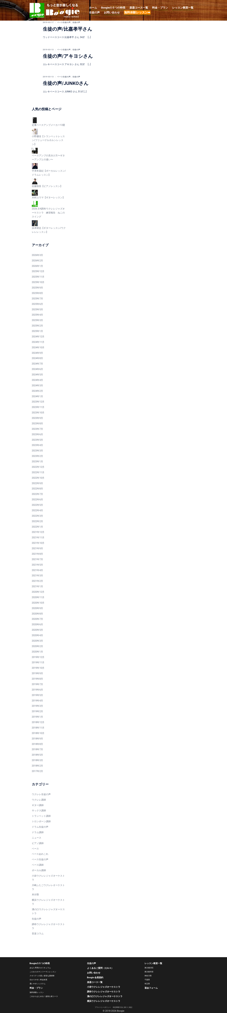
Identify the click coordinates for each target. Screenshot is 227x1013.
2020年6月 (37, 624)
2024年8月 (37, 358)
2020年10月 (38, 602)
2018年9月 (37, 738)
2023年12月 (38, 401)
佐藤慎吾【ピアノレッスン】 (47, 186)
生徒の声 (94, 12)
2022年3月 (37, 515)
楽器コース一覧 (138, 7)
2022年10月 (38, 477)
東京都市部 (149, 972)
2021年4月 (37, 570)
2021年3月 (37, 575)
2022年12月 (38, 467)
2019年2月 (37, 711)
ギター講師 (38, 805)
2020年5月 (37, 629)
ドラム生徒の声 (40, 826)
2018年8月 (37, 744)
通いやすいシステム (38, 984)
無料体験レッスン (37, 992)
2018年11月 (38, 727)
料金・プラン (160, 7)
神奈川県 (148, 976)
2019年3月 (37, 706)
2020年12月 (38, 591)
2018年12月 (38, 722)
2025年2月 (37, 325)
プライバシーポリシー (104, 1007)
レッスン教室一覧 (182, 7)
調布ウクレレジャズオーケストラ (103, 991)
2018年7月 (37, 749)
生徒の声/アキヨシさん (68, 56)
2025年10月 (38, 282)
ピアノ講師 (38, 843)
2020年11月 (38, 597)
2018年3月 (37, 760)
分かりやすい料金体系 (38, 980)
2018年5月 (37, 754)
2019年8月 (37, 678)
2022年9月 (37, 483)
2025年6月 (37, 304)
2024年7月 (37, 363)
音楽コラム (38, 933)
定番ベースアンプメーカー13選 (48, 125)
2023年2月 (37, 456)
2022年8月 (37, 488)
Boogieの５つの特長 (113, 7)
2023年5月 (37, 439)
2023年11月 (38, 407)
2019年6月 (37, 689)
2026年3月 (37, 255)
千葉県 (147, 980)
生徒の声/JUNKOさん (66, 83)
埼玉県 (147, 984)
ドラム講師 (38, 832)
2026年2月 (37, 260)
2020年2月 (37, 646)
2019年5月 (37, 695)
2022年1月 (37, 526)
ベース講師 (38, 864)
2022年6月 (37, 499)
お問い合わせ (112, 12)
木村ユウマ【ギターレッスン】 (48, 197)
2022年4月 (37, 510)
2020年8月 (37, 613)
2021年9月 (37, 548)
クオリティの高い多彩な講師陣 (42, 976)
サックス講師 (39, 810)
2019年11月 (38, 662)
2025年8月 (37, 293)
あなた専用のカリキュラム (40, 968)
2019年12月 (38, 657)
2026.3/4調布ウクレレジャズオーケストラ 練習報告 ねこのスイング (48, 212)
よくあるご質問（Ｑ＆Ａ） (100, 968)
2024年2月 (37, 391)
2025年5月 (37, 309)
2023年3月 (37, 450)
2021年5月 (37, 564)
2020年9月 (37, 608)
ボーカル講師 (39, 870)
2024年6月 (37, 369)
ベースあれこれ (40, 854)
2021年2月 (37, 581)
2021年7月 (37, 559)
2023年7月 (37, 429)
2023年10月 (38, 412)
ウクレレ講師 (39, 799)
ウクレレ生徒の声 (41, 794)
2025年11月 (38, 276)
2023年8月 (37, 423)
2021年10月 (38, 543)
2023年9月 (37, 418)
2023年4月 (37, 445)
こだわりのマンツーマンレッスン (43, 972)
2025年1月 (37, 331)
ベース (35, 848)
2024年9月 (37, 353)
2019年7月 (37, 684)
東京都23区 (149, 968)
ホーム (93, 7)
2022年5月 (37, 505)
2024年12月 (38, 336)
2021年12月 (38, 532)
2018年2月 (37, 765)
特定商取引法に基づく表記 (122, 1007)
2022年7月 (37, 494)
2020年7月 (37, 619)
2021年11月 (38, 537)
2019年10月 (38, 667)
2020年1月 (37, 651)
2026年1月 (37, 266)
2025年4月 (37, 314)
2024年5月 (37, 374)
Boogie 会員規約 (95, 977)
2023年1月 (37, 461)
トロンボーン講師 (41, 821)
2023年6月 (37, 434)
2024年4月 (37, 380)
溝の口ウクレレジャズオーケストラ (104, 996)
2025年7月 (37, 298)
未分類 (35, 894)
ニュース (36, 837)
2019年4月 (37, 700)
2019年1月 (37, 716)
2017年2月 (37, 771)
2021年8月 (37, 553)
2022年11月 (38, 472)
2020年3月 (37, 640)
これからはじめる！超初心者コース (44, 996)
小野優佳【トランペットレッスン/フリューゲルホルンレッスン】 (48, 140)
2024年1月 (37, 396)
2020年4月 (37, 635)
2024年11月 (38, 342)
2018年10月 (38, 733)
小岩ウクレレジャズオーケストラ (103, 987)
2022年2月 (37, 521)
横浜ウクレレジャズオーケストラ (103, 1001)
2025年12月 (38, 271)
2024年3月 (37, 385)
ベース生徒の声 (64, 22)
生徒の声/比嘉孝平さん (67, 29)
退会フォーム (151, 988)
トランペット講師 (41, 816)
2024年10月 (38, 347)
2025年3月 (37, 320)
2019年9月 (37, 673)
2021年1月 (37, 586)
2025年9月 (37, 287)
